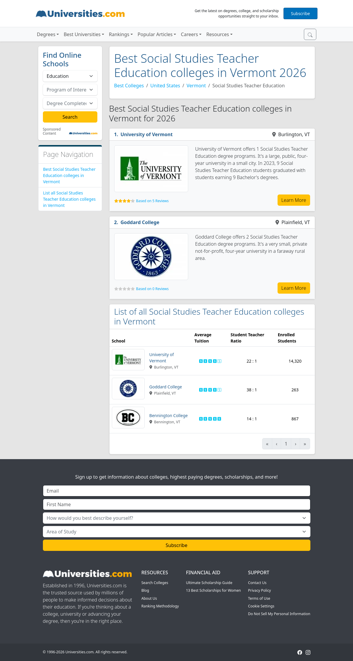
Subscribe (300, 13)
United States (165, 85)
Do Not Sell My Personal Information (279, 613)
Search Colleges (154, 582)
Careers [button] (189, 34)
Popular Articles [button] (155, 34)
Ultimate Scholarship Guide (209, 582)
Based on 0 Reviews (152, 288)
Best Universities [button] (82, 34)
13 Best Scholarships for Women (213, 590)
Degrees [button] (46, 34)
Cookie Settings (261, 606)
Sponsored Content (52, 131)
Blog (145, 590)
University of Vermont (146, 134)
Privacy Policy (259, 590)
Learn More (293, 200)
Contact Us (257, 582)
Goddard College (139, 222)
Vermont (196, 85)
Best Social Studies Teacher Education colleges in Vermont (69, 175)
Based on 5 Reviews (152, 200)
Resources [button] (217, 34)
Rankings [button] (119, 34)
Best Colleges (129, 85)
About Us (149, 598)
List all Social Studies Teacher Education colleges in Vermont (69, 199)
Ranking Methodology (160, 606)
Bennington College (168, 415)
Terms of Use (259, 598)
